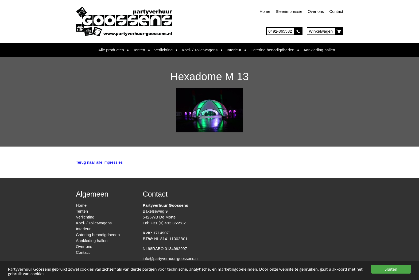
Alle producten (111, 50)
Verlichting (163, 50)
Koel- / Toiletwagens (200, 50)
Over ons (316, 11)
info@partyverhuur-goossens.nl (171, 258)
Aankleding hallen (319, 50)
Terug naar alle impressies (99, 162)
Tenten (139, 50)
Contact (336, 11)
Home (264, 11)
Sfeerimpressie (289, 11)
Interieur (234, 50)
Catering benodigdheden (272, 50)
